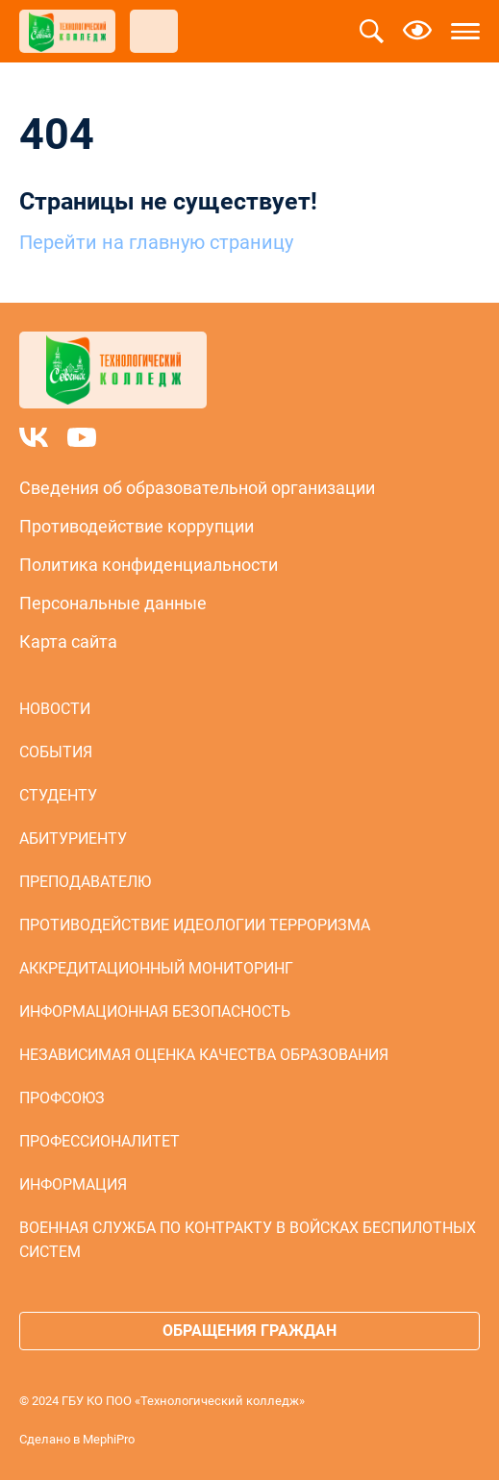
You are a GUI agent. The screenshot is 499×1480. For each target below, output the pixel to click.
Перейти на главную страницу (156, 242)
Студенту (58, 795)
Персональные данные (113, 603)
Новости (54, 709)
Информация (73, 1184)
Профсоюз (62, 1098)
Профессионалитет (99, 1141)
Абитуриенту (73, 838)
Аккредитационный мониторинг (156, 968)
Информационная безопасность (154, 1011)
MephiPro (109, 1439)
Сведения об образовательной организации (197, 488)
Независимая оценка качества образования (203, 1055)
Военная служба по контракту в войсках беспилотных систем (247, 1240)
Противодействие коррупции (136, 526)
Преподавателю (85, 882)
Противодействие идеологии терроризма (194, 925)
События (55, 752)
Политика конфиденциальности (148, 565)
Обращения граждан (249, 1330)
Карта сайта (68, 641)
